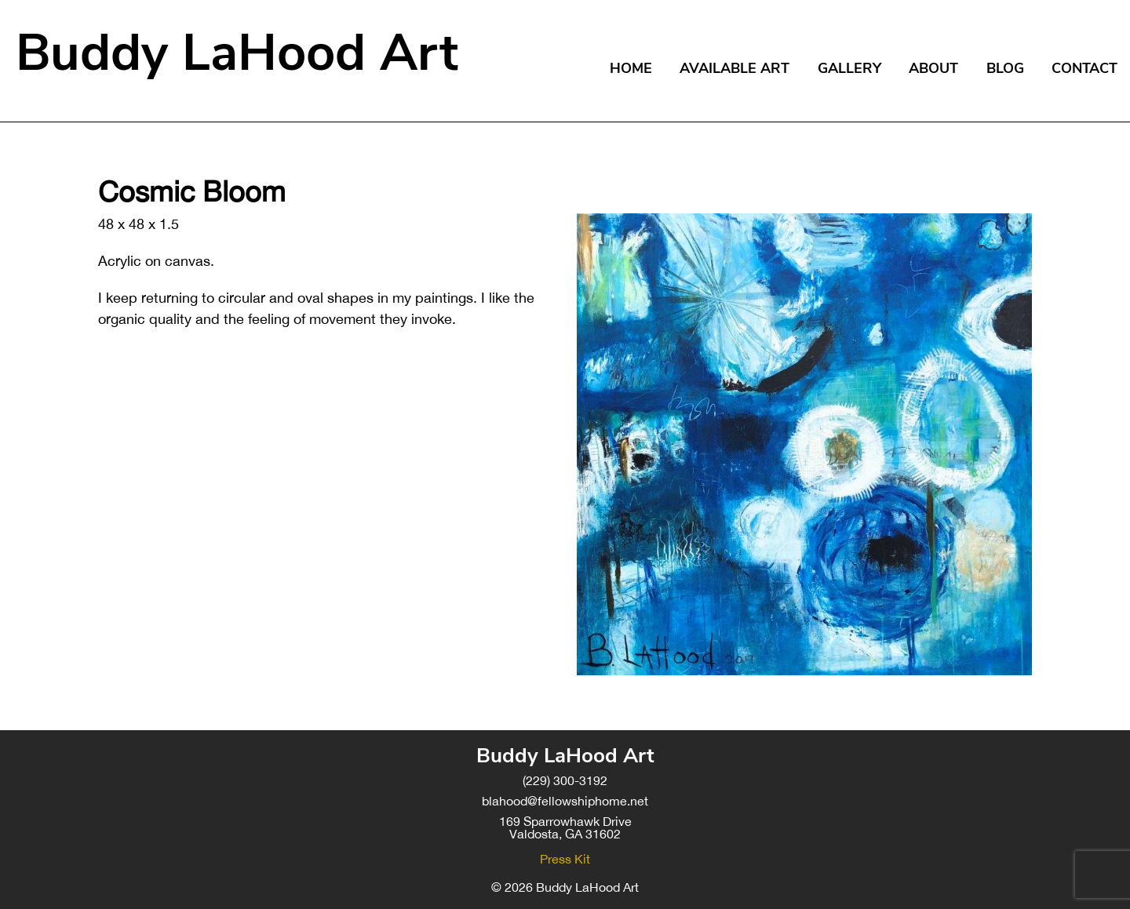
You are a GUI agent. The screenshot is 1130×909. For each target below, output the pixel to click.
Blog (1005, 68)
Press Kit (565, 859)
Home (631, 68)
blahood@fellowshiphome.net (565, 801)
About (933, 68)
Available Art (734, 68)
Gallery (849, 68)
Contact (1084, 68)
